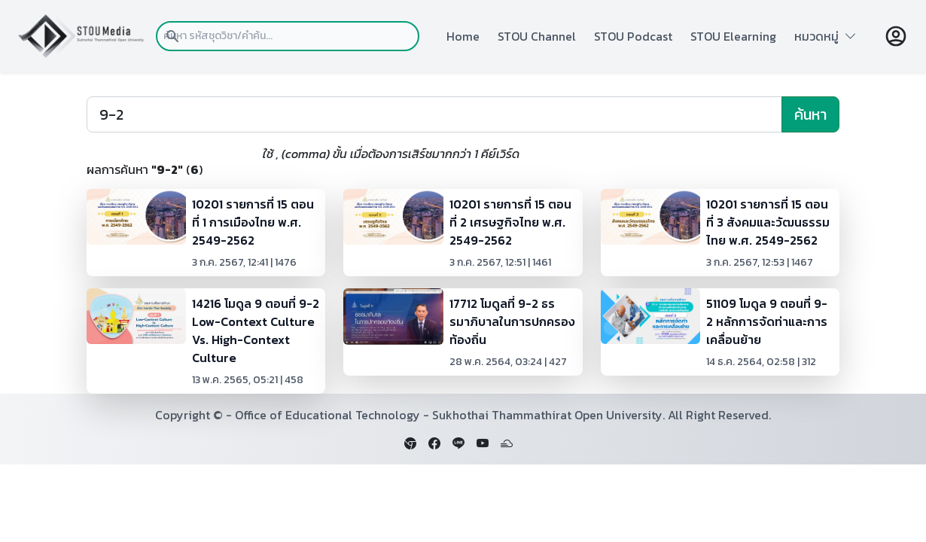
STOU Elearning (733, 36)
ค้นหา (810, 114)
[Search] (434, 114)
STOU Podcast (633, 36)
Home (463, 36)
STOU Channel (537, 36)
